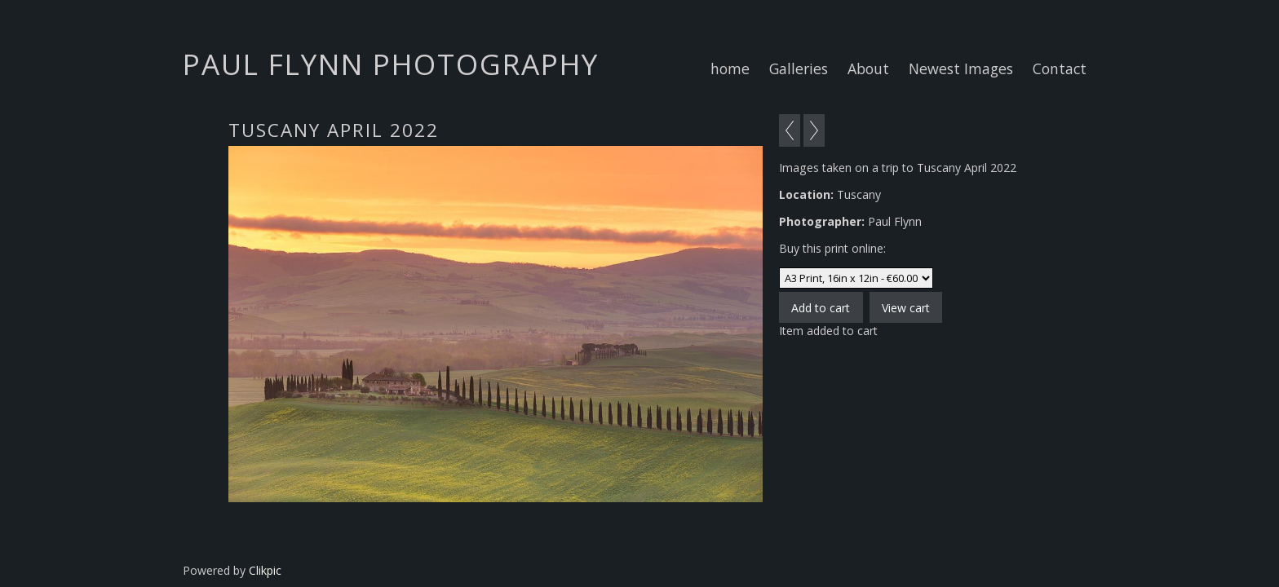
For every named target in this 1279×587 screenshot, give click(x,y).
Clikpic (265, 570)
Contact (1059, 68)
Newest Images (961, 68)
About (868, 68)
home (730, 68)
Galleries (798, 68)
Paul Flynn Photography (391, 63)
